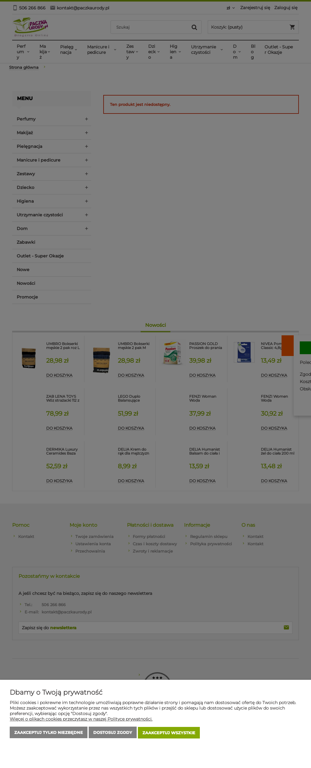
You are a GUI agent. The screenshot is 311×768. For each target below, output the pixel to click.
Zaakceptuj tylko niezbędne (48, 733)
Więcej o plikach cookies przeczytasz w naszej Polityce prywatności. (81, 719)
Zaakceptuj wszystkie (168, 733)
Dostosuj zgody (112, 733)
